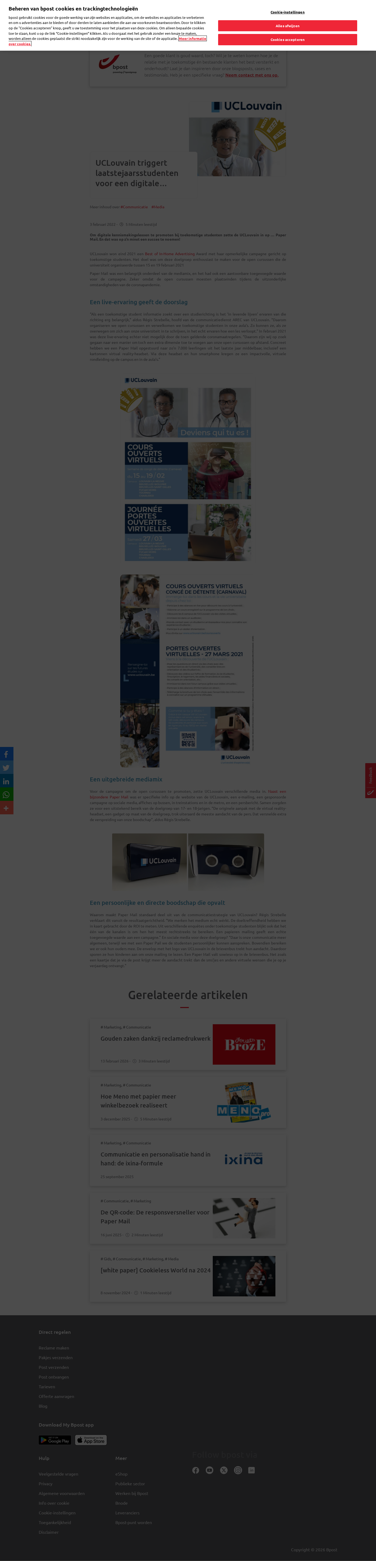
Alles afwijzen (288, 15)
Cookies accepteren (288, 29)
